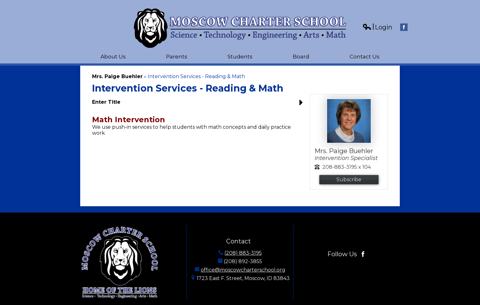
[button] (199, 104)
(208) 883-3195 (243, 253)
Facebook (404, 28)
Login (377, 27)
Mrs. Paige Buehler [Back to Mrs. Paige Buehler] (117, 76)
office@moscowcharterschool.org (243, 270)
